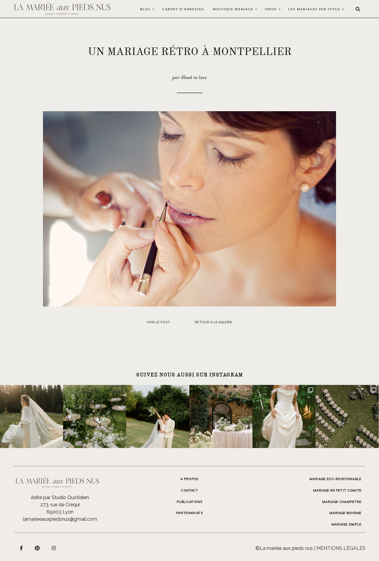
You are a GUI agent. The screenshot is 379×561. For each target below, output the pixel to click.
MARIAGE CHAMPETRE (342, 502)
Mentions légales (340, 548)
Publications (189, 502)
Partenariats (189, 513)
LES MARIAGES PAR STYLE (314, 9)
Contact (189, 491)
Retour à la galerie (213, 322)
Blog (145, 9)
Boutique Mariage (233, 9)
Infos (271, 9)
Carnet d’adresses (183, 9)
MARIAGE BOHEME (345, 513)
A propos (189, 479)
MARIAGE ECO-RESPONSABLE (336, 479)
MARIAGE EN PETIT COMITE (337, 491)
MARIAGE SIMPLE (347, 525)
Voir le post (158, 322)
